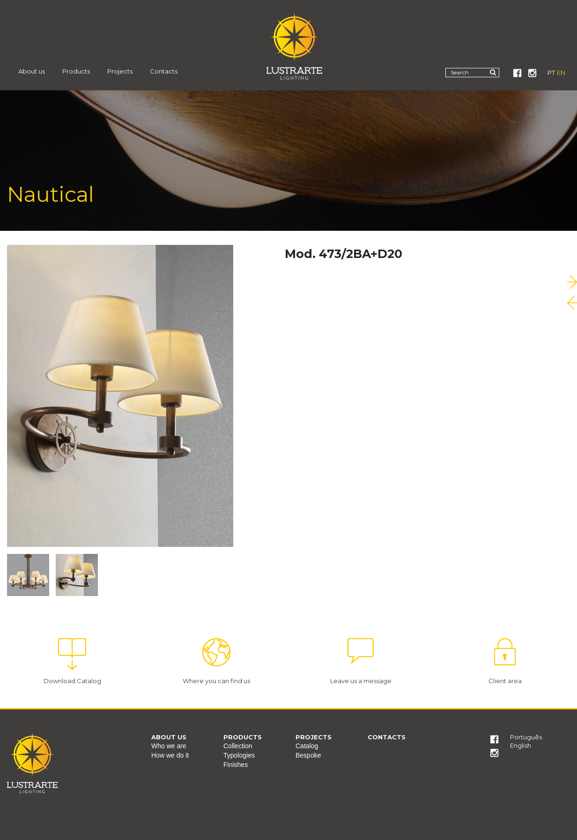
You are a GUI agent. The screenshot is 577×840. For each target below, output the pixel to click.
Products (76, 71)
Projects (120, 71)
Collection (237, 746)
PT (551, 72)
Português (526, 737)
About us (31, 71)
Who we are (168, 746)
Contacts (164, 71)
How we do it (170, 755)
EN (561, 72)
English (520, 745)
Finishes (235, 764)
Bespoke (308, 755)
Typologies (239, 755)
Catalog (307, 746)
